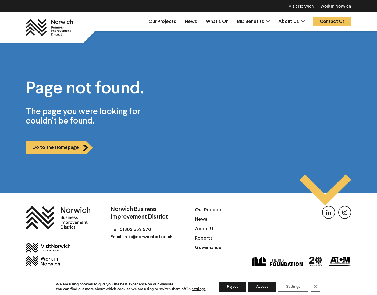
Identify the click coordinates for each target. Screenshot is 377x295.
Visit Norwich (301, 6)
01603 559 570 (135, 229)
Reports (204, 238)
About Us (288, 21)
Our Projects (162, 21)
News (191, 21)
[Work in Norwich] (62, 261)
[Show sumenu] (268, 21)
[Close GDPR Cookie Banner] (315, 287)
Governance (208, 247)
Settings (293, 286)
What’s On (217, 21)
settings (198, 289)
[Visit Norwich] (62, 248)
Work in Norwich (335, 6)
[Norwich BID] (49, 27)
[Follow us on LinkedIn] (328, 212)
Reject (232, 286)
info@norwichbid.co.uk (148, 237)
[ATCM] (340, 261)
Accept (262, 286)
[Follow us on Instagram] (344, 212)
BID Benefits (250, 21)
